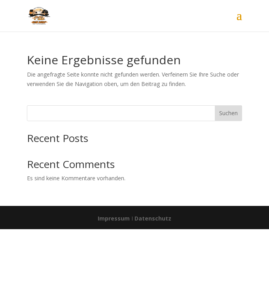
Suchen (228, 113)
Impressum (114, 218)
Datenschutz (152, 218)
